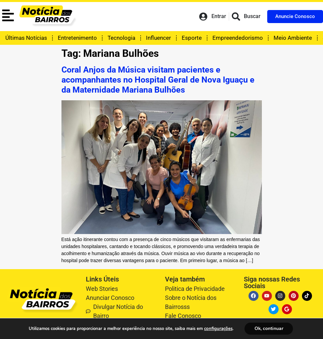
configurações (218, 329)
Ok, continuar (268, 328)
